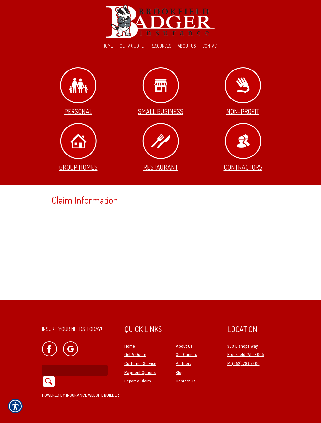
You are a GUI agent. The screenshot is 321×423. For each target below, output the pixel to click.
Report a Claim (137, 381)
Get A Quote (135, 354)
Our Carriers (186, 354)
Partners (183, 363)
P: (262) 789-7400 (243, 363)
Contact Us (185, 381)
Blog (180, 372)
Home (129, 346)
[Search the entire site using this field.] (75, 370)
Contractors (243, 147)
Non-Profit (243, 91)
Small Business (160, 91)
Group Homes (78, 147)
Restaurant (160, 147)
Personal (78, 91)
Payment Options (140, 372)
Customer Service (140, 363)
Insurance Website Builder (92, 395)
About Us (184, 346)
